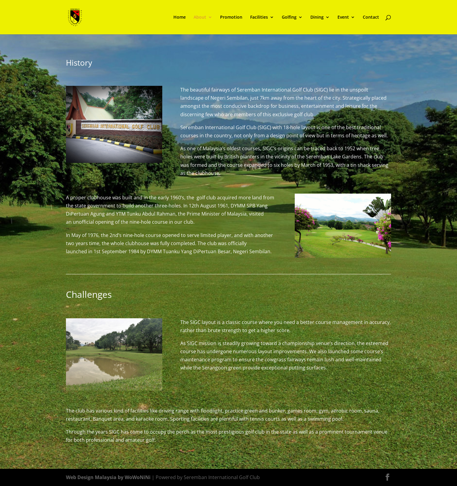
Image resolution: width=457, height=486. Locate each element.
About (200, 17)
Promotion (231, 17)
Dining (317, 17)
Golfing (289, 17)
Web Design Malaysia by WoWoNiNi (109, 477)
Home (179, 17)
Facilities (259, 17)
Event (343, 17)
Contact (371, 17)
